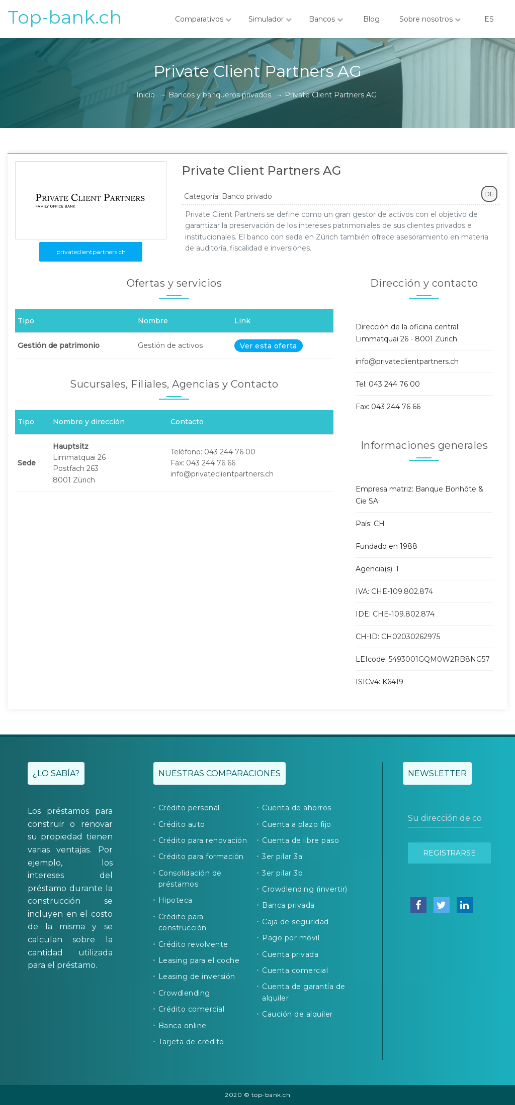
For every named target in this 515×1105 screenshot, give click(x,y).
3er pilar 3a (282, 856)
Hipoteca (175, 900)
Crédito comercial (191, 1009)
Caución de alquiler (297, 1014)
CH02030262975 (410, 636)
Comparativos (203, 19)
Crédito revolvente (193, 944)
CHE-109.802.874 (402, 591)
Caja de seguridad (295, 921)
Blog (371, 19)
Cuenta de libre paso (300, 840)
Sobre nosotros (430, 19)
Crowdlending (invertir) (305, 889)
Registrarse (449, 853)
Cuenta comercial (295, 970)
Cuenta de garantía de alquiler (304, 992)
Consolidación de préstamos (190, 879)
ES (489, 19)
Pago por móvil (290, 937)
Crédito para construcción (182, 922)
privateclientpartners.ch (91, 252)
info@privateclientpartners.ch (407, 361)
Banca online (182, 1025)
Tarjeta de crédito (191, 1041)
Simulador (270, 19)
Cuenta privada (290, 954)
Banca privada (288, 905)
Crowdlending (184, 993)
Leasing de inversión (196, 976)
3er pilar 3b (282, 873)
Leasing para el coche (199, 960)
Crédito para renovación (202, 840)
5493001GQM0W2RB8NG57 (439, 659)
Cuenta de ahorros (296, 807)
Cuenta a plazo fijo (296, 824)
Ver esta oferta (268, 345)
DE (489, 194)
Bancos (326, 19)
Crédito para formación (201, 856)
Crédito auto (181, 824)
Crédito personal (189, 807)
